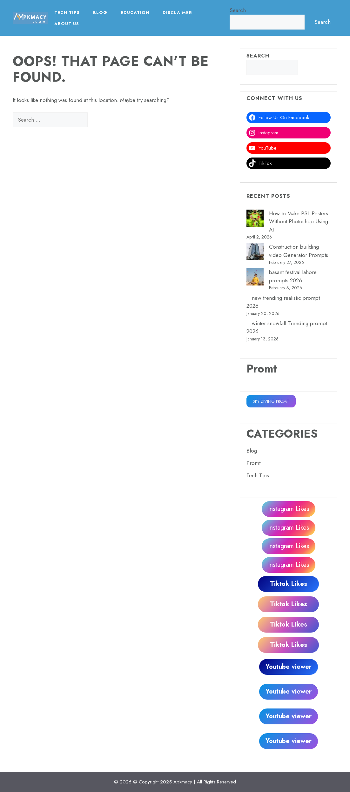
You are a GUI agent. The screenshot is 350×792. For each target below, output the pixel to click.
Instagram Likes (288, 508)
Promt (253, 463)
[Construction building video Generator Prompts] (255, 253)
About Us (66, 24)
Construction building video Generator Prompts (298, 251)
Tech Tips (67, 13)
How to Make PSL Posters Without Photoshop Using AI (298, 221)
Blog (100, 13)
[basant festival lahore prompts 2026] (255, 278)
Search (238, 10)
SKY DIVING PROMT (271, 401)
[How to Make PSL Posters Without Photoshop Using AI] (255, 219)
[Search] (98, 120)
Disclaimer (177, 13)
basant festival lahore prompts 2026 (293, 276)
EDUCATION (135, 13)
